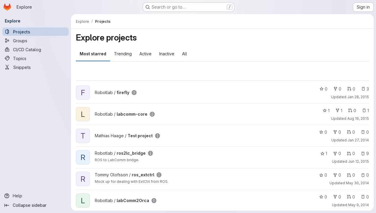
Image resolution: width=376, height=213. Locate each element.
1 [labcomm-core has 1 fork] (338, 110)
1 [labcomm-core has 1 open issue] (365, 110)
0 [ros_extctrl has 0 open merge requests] (351, 175)
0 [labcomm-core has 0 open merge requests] (352, 110)
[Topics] (35, 58)
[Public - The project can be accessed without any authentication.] (134, 92)
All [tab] (184, 53)
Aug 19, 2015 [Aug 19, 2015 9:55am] (358, 118)
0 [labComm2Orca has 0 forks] (337, 196)
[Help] (35, 196)
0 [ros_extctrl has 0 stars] (323, 175)
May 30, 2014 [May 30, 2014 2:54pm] (357, 183)
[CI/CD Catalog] (35, 49)
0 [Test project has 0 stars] (323, 132)
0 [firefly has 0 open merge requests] (351, 88)
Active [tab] (145, 53)
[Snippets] (35, 67)
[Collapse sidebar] (35, 205)
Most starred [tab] (93, 53)
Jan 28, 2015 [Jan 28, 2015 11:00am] (358, 97)
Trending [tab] (123, 53)
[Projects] (35, 32)
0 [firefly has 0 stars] (323, 88)
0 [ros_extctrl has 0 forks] (337, 175)
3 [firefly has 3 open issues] (365, 88)
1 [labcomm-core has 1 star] (326, 110)
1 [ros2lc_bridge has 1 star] (323, 153)
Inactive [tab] (166, 53)
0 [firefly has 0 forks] (337, 88)
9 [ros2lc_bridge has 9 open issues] (365, 153)
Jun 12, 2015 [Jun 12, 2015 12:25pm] (358, 161)
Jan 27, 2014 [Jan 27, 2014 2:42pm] (358, 140)
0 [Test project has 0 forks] (337, 132)
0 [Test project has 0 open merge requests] (351, 132)
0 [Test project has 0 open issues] (365, 132)
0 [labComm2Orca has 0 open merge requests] (351, 196)
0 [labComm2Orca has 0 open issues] (365, 196)
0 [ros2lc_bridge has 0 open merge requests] (351, 153)
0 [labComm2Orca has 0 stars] (323, 196)
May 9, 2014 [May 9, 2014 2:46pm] (358, 205)
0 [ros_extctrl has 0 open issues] (365, 175)
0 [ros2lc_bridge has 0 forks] (337, 153)
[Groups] (35, 40)
